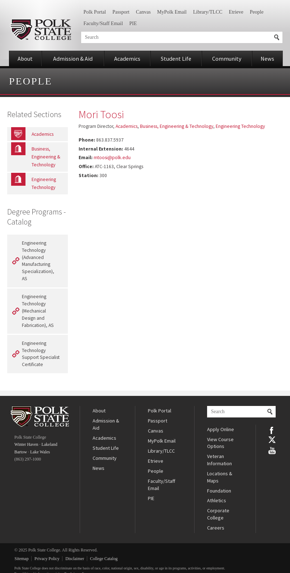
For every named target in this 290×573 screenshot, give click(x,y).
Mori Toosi (101, 114)
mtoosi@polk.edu (112, 157)
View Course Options (220, 443)
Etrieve (236, 12)
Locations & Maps (219, 477)
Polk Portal (95, 12)
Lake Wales (40, 451)
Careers (215, 528)
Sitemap (22, 558)
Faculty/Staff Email (103, 23)
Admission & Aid (73, 58)
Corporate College (218, 514)
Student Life (176, 58)
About (25, 58)
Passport (120, 12)
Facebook (272, 430)
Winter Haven (26, 444)
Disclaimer (74, 558)
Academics (127, 58)
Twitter (272, 440)
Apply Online (220, 429)
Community (227, 58)
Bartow (20, 451)
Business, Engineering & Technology (176, 126)
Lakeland (49, 444)
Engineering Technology (240, 126)
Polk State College (40, 29)
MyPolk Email (172, 12)
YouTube (272, 450)
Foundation (219, 490)
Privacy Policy (47, 558)
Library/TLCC (208, 12)
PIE (133, 23)
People (256, 12)
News (267, 58)
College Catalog (104, 558)
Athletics (216, 500)
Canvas (143, 12)
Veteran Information (219, 460)
